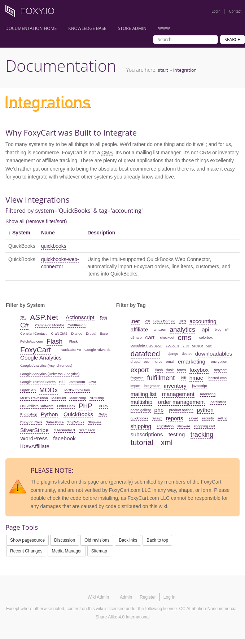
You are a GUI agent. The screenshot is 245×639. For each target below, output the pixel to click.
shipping (141, 426)
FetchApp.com (31, 341)
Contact (235, 11)
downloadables (213, 354)
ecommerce (153, 361)
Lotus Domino (164, 321)
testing (177, 434)
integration (185, 69)
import (135, 386)
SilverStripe (34, 430)
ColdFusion (76, 325)
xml (167, 442)
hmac (196, 378)
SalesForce (55, 422)
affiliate (139, 329)
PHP (85, 406)
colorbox (206, 337)
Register (148, 597)
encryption (219, 361)
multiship (142, 402)
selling (223, 418)
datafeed (145, 353)
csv (209, 345)
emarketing (191, 361)
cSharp (136, 337)
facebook (64, 438)
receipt (157, 418)
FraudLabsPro (69, 350)
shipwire (183, 426)
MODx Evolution (77, 390)
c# (226, 329)
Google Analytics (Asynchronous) (46, 365)
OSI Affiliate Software (36, 406)
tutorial (142, 442)
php (159, 410)
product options (181, 410)
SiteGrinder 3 (64, 430)
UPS (182, 321)
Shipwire (94, 422)
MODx (48, 390)
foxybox (199, 370)
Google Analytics (41, 357)
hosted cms (218, 378)
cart (150, 337)
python (205, 410)
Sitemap (99, 551)
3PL (23, 317)
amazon (160, 329)
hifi (183, 378)
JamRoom (77, 382)
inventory (175, 386)
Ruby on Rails (31, 422)
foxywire (137, 378)
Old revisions (96, 540)
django (172, 354)
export (140, 370)
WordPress (34, 438)
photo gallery (141, 410)
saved (193, 418)
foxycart (220, 370)
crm (186, 345)
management (178, 394)
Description (101, 232)
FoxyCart (35, 349)
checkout (167, 337)
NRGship (96, 398)
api (205, 329)
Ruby (103, 414)
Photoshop (28, 414)
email (170, 361)
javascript (199, 386)
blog (218, 329)
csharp (197, 345)
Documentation (60, 65)
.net (135, 321)
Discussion (64, 540)
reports (174, 418)
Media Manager (67, 551)
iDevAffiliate (34, 446)
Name (48, 232)
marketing (207, 394)
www (164, 28)
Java (92, 382)
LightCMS (28, 390)
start (163, 69)
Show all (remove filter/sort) (36, 221)
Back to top (157, 540)
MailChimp (77, 398)
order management (181, 402)
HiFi (62, 382)
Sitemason (87, 430)
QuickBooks (78, 414)
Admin (126, 597)
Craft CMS (59, 333)
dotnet (187, 354)
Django (76, 333)
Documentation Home (31, 28)
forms (181, 370)
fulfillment (161, 378)
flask (170, 370)
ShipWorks (75, 422)
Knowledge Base (87, 28)
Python (49, 414)
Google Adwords (97, 350)
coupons (172, 345)
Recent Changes (26, 551)
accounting (202, 321)
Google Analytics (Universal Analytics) (49, 374)
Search (232, 39)
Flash (54, 341)
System (21, 232)
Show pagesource (27, 540)
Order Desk (66, 406)
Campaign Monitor (49, 325)
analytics (182, 329)
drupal (135, 361)
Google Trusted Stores (38, 382)
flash (159, 370)
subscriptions (147, 434)
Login (215, 11)
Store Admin (132, 28)
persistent (218, 402)
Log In (169, 597)
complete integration (146, 345)
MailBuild (59, 398)
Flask (73, 341)
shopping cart (204, 426)
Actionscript (80, 317)
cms (185, 337)
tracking (202, 434)
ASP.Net (44, 317)
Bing (103, 317)
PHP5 (103, 406)
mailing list (144, 394)
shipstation (165, 426)
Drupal (91, 333)
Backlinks (128, 540)
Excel (104, 333)
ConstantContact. (34, 333)
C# (24, 325)
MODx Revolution (34, 398)
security (208, 418)
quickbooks (53, 246)
